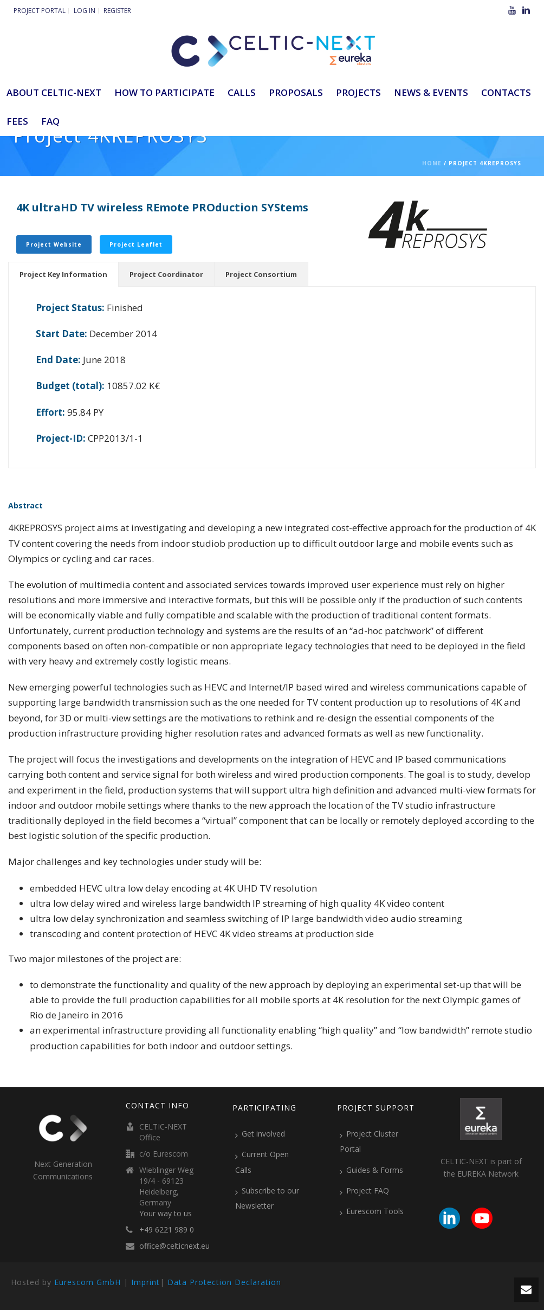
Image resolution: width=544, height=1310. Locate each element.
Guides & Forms (371, 1170)
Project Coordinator (166, 274)
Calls (242, 92)
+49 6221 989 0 (166, 1230)
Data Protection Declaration (224, 1282)
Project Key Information (63, 274)
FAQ (50, 121)
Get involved (260, 1133)
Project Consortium (261, 274)
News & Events (431, 92)
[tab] (63, 274)
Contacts (506, 92)
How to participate (164, 92)
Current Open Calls (262, 1162)
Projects (358, 92)
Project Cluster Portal (369, 1141)
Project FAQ (364, 1190)
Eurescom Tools (372, 1211)
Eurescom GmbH (87, 1282)
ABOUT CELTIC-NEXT (54, 92)
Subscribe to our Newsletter (267, 1198)
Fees (17, 121)
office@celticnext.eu (174, 1246)
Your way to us (165, 1213)
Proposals (296, 92)
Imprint (145, 1282)
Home (432, 163)
